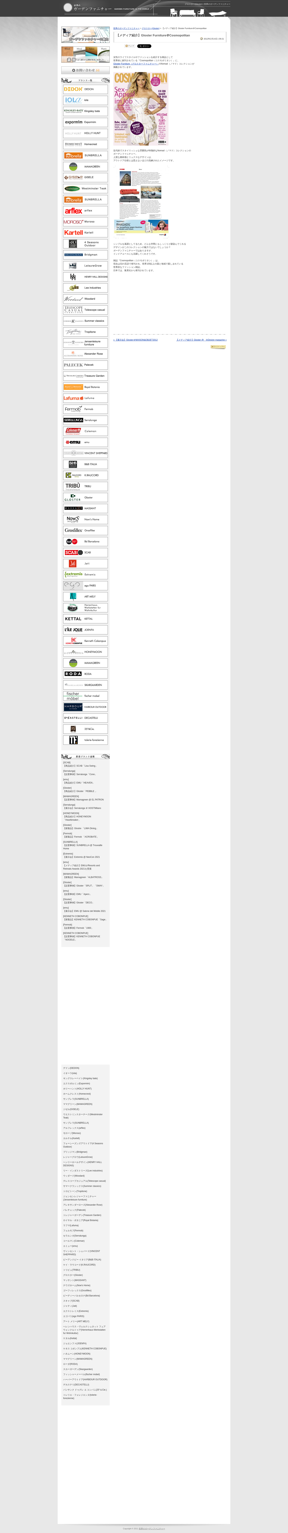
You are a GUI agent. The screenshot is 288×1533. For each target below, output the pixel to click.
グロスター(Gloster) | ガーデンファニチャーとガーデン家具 (106, 7)
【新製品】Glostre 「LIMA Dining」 (80, 828)
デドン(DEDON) (71, 1068)
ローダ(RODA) (70, 1364)
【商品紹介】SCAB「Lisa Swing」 (80, 766)
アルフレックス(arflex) (74, 1128)
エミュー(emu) (70, 1246)
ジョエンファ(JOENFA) (75, 1343)
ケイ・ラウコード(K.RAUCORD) (79, 1264)
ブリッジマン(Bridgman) (75, 1152)
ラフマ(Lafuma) (71, 1225)
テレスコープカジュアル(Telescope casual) (84, 1181)
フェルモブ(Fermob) (73, 1230)
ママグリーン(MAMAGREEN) (77, 1104)
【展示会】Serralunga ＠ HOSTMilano (82, 808)
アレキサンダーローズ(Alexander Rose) (82, 1205)
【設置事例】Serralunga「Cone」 (80, 774)
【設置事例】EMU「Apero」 (77, 894)
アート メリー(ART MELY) (76, 1321)
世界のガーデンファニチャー (126, 28)
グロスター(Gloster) (73, 1275)
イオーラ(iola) (70, 1073)
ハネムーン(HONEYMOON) (76, 1353)
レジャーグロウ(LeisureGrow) (78, 1157)
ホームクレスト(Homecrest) (77, 1094)
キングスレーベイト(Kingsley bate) (80, 1078)
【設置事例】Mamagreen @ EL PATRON (83, 799)
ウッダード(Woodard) (73, 1176)
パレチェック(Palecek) (74, 1210)
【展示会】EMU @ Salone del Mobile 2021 (84, 911)
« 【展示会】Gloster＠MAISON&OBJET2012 (135, 340)
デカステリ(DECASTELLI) (76, 1384)
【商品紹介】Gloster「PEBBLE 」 (80, 791)
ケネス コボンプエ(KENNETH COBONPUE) (85, 1348)
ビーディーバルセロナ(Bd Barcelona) (81, 1295)
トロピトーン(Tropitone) (75, 1191)
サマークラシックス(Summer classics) (82, 1186)
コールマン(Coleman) (73, 1241)
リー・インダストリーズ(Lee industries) (83, 1170)
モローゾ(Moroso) (72, 1133)
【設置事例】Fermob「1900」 (78, 928)
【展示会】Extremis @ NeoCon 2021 (81, 857)
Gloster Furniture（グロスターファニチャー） (136, 64)
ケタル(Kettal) (70, 1338)
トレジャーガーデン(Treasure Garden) (82, 1215)
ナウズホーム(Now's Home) (76, 1285)
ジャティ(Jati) (70, 1306)
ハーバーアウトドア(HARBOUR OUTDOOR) (85, 1379)
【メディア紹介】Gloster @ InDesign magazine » (201, 340)
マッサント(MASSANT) (74, 1280)
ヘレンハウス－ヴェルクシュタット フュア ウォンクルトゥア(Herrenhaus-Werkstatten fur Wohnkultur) (84, 1329)
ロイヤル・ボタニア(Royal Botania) (80, 1220)
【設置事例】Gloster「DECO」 (78, 902)
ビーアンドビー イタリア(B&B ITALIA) (82, 1259)
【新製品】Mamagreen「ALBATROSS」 (83, 877)
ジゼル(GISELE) (71, 1109)
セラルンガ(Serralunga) (75, 1235)
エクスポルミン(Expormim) (76, 1083)
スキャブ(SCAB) (71, 1301)
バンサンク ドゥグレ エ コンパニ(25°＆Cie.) (85, 1390)
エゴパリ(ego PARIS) (73, 1316)
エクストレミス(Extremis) (76, 1311)
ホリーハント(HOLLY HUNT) (77, 1088)
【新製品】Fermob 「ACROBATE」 (81, 837)
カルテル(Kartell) (71, 1138)
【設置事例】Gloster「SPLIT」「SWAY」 (84, 885)
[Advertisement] (104, 22)
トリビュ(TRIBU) (71, 1270)
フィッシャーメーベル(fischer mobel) (81, 1374)
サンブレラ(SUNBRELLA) (76, 1099)
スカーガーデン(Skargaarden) (78, 1369)
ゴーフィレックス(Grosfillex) (77, 1290)
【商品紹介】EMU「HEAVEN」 (79, 782)
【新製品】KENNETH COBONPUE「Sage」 (85, 919)
